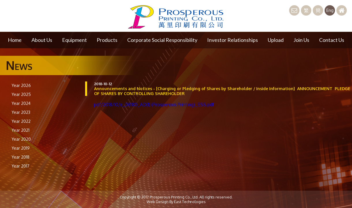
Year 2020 (21, 139)
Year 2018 (20, 157)
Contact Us (331, 40)
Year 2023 (21, 112)
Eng (330, 10)
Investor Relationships (232, 40)
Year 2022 (21, 121)
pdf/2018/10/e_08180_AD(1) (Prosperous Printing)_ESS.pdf (154, 104)
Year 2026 (21, 85)
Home (15, 40)
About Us (41, 40)
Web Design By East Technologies (176, 201)
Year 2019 (21, 148)
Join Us (301, 40)
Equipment (74, 40)
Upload (276, 40)
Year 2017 (20, 166)
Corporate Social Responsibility (162, 40)
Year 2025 (21, 94)
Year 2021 (20, 130)
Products (107, 40)
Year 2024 (21, 103)
